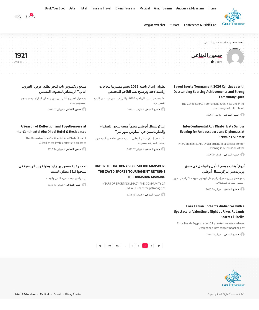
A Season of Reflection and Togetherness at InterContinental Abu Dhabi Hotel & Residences (53, 136)
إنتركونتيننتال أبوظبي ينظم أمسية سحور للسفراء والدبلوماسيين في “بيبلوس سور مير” (131, 136)
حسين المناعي (231, 119)
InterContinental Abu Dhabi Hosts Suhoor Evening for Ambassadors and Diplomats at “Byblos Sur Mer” (209, 136)
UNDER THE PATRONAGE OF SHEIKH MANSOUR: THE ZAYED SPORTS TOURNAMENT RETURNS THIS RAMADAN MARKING (133, 178)
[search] (27, 17)
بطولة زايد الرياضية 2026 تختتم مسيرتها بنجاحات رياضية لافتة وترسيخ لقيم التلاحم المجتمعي (130, 91)
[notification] (33, 17)
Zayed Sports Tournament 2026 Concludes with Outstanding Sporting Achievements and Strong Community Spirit (212, 94)
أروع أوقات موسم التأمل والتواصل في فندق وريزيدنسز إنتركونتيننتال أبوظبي (212, 173)
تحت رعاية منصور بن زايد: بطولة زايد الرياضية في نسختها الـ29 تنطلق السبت (53, 173)
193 (109, 255)
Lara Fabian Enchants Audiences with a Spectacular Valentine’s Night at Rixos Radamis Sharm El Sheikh (211, 221)
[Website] (212, 61)
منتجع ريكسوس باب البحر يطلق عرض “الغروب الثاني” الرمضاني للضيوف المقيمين (54, 91)
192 (117, 255)
